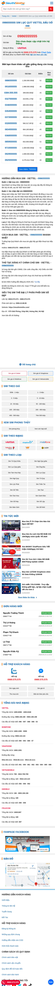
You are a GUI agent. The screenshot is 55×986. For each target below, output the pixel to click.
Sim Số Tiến (14, 490)
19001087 (17, 812)
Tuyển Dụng (7, 912)
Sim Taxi (41, 490)
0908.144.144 (20, 736)
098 (28, 722)
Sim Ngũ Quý (14, 478)
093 (24, 741)
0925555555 (11, 160)
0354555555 (11, 111)
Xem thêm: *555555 (27, 169)
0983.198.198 (32, 717)
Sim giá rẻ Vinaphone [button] (40, 373)
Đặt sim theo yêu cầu (41, 694)
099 (20, 803)
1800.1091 (18, 750)
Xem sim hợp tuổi (41, 429)
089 (28, 741)
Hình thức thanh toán (10, 946)
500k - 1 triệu (14, 392)
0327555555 (11, 99)
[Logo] (13, 3)
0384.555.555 (10, 93)
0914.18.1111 (30, 760)
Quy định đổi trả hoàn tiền (12, 969)
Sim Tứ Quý (41, 478)
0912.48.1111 (7, 760)
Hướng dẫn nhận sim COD (12, 940)
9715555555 (11, 148)
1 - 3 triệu (40, 392)
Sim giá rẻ (40, 688)
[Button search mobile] (50, 9)
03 (37, 722)
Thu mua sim (14, 694)
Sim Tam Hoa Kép (14, 473)
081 (28, 765)
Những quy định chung (11, 934)
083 (37, 765)
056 (20, 784)
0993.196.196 (23, 793)
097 (24, 722)
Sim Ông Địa (40, 467)
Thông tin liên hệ (8, 906)
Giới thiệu (6, 900)
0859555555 (11, 141)
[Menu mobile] (51, 3)
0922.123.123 (25, 779)
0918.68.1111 (18, 760)
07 (32, 741)
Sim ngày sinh (14, 688)
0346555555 (11, 105)
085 (45, 765)
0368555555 (11, 135)
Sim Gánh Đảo (41, 496)
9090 (25, 731)
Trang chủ (6, 16)
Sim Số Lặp (41, 501)
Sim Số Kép (14, 501)
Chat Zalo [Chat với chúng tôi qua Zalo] (46, 52)
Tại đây (37, 282)
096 (20, 722)
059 (24, 803)
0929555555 (11, 154)
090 (20, 741)
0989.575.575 (30, 52)
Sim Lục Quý (40, 473)
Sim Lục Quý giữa (14, 467)
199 (17, 798)
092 (28, 784)
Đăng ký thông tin (9, 929)
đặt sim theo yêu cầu (38, 55)
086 (33, 722)
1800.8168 (27, 712)
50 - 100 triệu (40, 404)
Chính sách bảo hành (10, 975)
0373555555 (11, 117)
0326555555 (11, 123)
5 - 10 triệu (40, 398)
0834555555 (11, 129)
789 (15, 774)
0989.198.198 (20, 717)
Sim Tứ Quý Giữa (14, 461)
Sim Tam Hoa (14, 496)
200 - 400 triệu (41, 410)
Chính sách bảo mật (10, 957)
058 (24, 784)
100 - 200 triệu (14, 410)
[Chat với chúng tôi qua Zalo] (14, 674)
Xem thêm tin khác (27, 597)
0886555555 (11, 80)
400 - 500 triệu (14, 415)
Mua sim (49, 80)
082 (33, 765)
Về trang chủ (27, 364)
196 (15, 793)
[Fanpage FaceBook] (27, 844)
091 (20, 765)
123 (17, 779)
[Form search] (27, 9)
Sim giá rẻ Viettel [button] (14, 373)
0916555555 (11, 86)
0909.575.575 (13, 248)
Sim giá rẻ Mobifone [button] (14, 379)
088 (50, 765)
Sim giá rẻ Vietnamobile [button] (40, 379)
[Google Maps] (27, 874)
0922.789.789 (23, 774)
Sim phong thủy (14, 429)
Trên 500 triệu (40, 415)
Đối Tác (5, 917)
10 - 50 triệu (14, 404)
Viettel (14, 16)
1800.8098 (18, 712)
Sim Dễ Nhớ (40, 507)
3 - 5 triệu (14, 398)
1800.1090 (18, 731)
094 (24, 765)
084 (41, 765)
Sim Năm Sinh (14, 507)
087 (20, 822)
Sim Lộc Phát (14, 484)
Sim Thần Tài (40, 484)
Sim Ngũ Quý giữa (40, 461)
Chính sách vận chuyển (11, 963)
